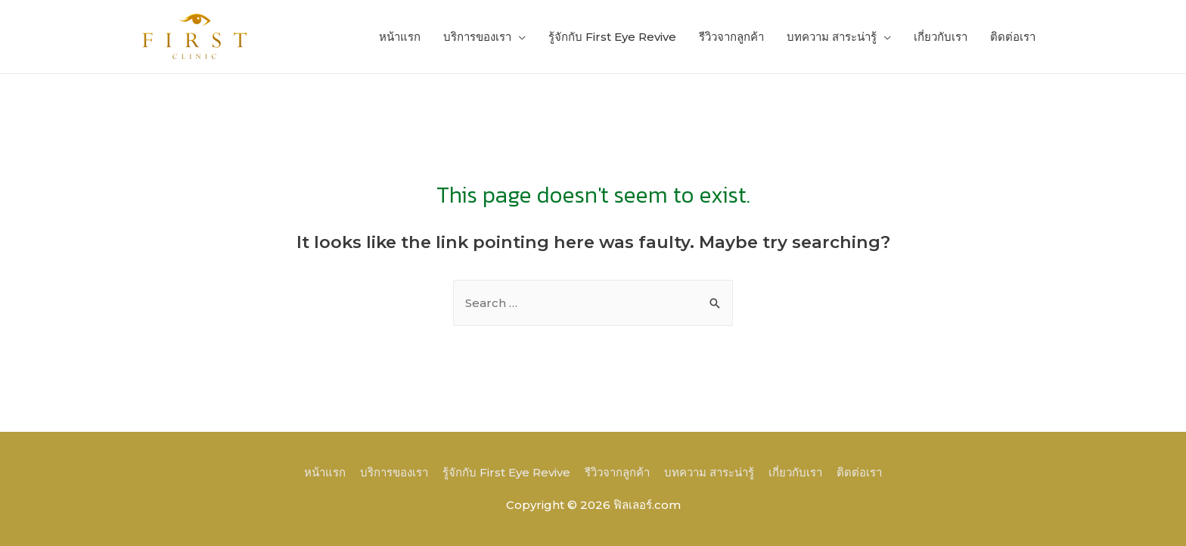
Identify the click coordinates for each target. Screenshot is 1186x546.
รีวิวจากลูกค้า (731, 36)
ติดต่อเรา (1012, 36)
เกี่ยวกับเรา (940, 36)
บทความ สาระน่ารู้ (832, 36)
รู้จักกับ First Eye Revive (612, 36)
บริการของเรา (477, 36)
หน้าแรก (400, 36)
